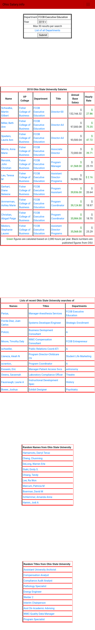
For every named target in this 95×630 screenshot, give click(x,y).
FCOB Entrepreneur (76, 341)
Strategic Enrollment (77, 322)
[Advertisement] (47, 64)
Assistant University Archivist (40, 569)
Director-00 (57, 111)
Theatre (70, 374)
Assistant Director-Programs (56, 177)
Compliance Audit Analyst (38, 580)
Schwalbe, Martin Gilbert (7, 112)
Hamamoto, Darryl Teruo (36, 452)
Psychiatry (72, 389)
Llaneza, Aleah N (10, 356)
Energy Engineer (33, 591)
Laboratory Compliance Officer (46, 374)
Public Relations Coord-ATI (44, 348)
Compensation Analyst (36, 575)
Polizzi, (5, 332)
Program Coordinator (40, 363)
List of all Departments (47, 30)
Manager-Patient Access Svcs (45, 369)
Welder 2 (28, 597)
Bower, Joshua (9, 389)
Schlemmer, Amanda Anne (37, 497)
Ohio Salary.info (13, 4)
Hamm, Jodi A (31, 502)
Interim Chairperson (35, 602)
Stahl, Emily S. (30, 469)
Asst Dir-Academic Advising (39, 608)
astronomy (72, 369)
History (70, 382)
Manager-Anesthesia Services (45, 313)
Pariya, (5, 313)
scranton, (6, 363)
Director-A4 (57, 124)
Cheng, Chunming (32, 458)
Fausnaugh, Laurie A (12, 382)
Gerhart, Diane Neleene (5, 190)
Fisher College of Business (24, 112)
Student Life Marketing (78, 356)
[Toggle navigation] (88, 4)
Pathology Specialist (35, 586)
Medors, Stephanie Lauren (6, 229)
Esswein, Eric (8, 369)
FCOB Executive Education (39, 112)
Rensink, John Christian (6, 164)
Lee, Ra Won (29, 480)
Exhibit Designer (38, 389)
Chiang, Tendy (30, 474)
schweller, (6, 348)
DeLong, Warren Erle (34, 463)
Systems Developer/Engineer (45, 322)
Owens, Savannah (11, 374)
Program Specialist (34, 619)
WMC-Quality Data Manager (39, 613)
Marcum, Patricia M (34, 485)
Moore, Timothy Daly (12, 341)
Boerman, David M (33, 491)
